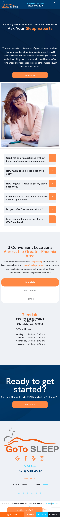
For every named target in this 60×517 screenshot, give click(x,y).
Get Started (30, 404)
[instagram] (41, 458)
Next (42, 484)
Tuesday (20, 337)
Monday (19, 334)
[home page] (9, 4)
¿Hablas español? (25, 510)
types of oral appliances (33, 265)
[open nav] (55, 5)
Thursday (20, 344)
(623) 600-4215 (35, 4)
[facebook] (25, 458)
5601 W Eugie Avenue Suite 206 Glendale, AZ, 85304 (30, 321)
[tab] (19, 493)
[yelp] (33, 458)
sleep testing (36, 261)
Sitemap (47, 503)
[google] (17, 458)
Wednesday (21, 340)
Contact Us (30, 75)
